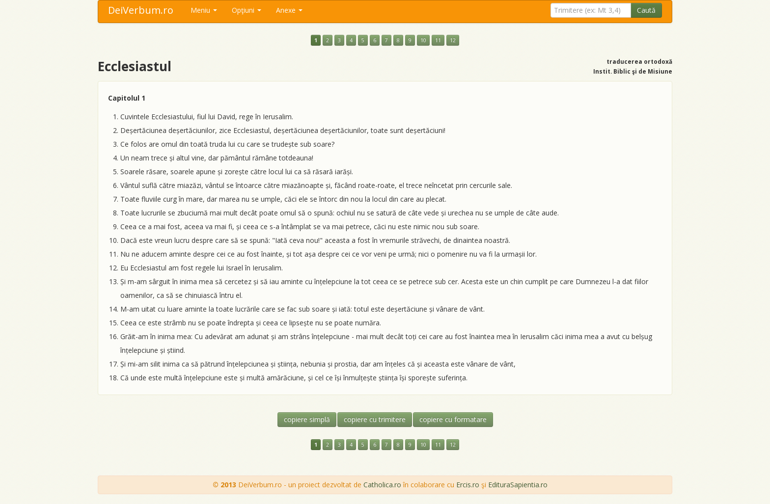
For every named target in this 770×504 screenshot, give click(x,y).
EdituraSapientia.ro (518, 484)
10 (423, 40)
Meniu (204, 10)
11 (438, 40)
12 (453, 40)
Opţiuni (246, 10)
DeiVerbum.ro (140, 10)
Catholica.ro (382, 484)
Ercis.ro (467, 484)
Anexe (289, 10)
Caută (646, 10)
